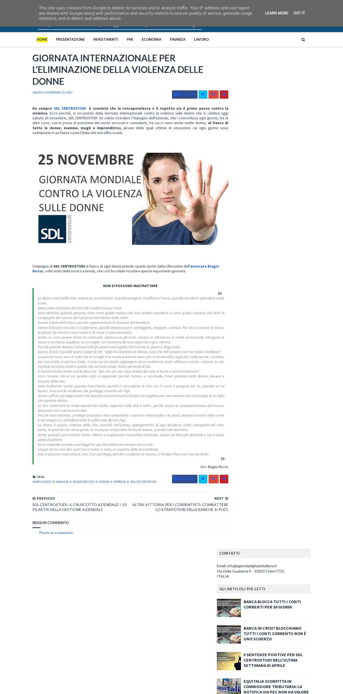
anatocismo (31, 483)
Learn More (276, 13)
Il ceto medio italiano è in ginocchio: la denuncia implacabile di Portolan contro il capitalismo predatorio (81, 608)
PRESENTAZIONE (59, 39)
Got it (299, 13)
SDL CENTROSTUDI (57, 109)
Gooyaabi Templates (109, 687)
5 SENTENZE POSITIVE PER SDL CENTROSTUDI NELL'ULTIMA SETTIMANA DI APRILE (284, 172)
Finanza (166, 39)
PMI (119, 39)
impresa (109, 483)
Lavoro (190, 39)
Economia (140, 39)
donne (93, 483)
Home (31, 39)
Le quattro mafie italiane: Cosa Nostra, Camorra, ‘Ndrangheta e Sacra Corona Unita (79, 579)
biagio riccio (73, 483)
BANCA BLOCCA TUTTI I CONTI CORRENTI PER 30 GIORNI (283, 115)
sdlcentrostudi (132, 483)
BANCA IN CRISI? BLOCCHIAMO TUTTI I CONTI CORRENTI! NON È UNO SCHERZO (286, 145)
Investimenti (94, 39)
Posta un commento (45, 538)
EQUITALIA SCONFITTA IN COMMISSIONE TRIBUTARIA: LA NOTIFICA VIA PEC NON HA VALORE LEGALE (287, 200)
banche (51, 483)
